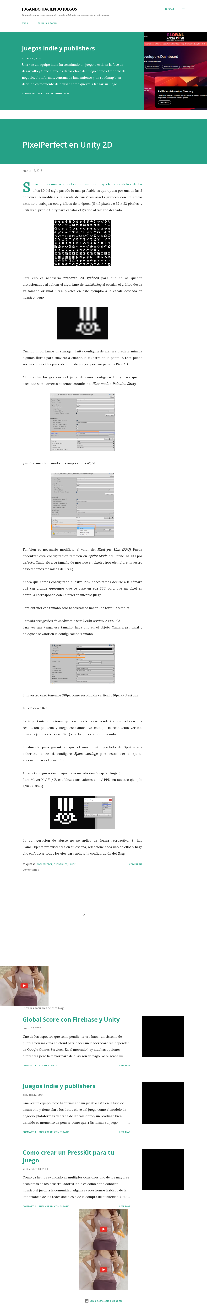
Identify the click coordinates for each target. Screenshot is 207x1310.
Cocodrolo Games (47, 22)
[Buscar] (169, 9)
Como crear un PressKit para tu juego (68, 1156)
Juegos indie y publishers (58, 48)
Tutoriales (60, 864)
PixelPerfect (44, 864)
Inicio (25, 22)
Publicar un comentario (53, 93)
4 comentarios (48, 1065)
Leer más (124, 1065)
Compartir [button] (28, 93)
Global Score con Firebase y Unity (71, 1019)
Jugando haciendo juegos (49, 9)
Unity (72, 864)
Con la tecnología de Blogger (103, 1300)
